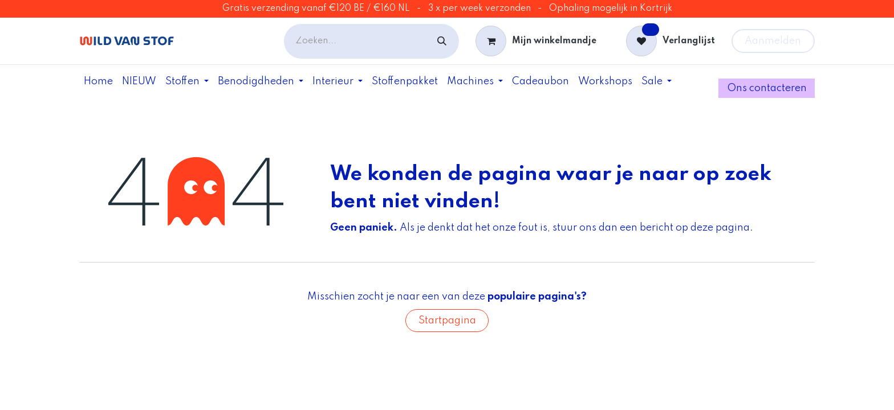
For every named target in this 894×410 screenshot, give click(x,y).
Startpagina (447, 320)
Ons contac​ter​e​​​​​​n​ (767, 88)
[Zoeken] (442, 41)
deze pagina (720, 228)
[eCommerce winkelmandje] (535, 41)
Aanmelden (773, 41)
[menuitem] (98, 81)
